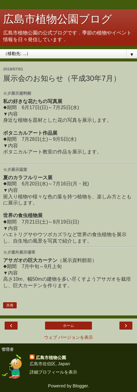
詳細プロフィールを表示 (53, 372)
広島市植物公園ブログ (57, 19)
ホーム (68, 325)
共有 (10, 305)
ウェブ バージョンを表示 (68, 337)
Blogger (80, 385)
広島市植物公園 (51, 357)
